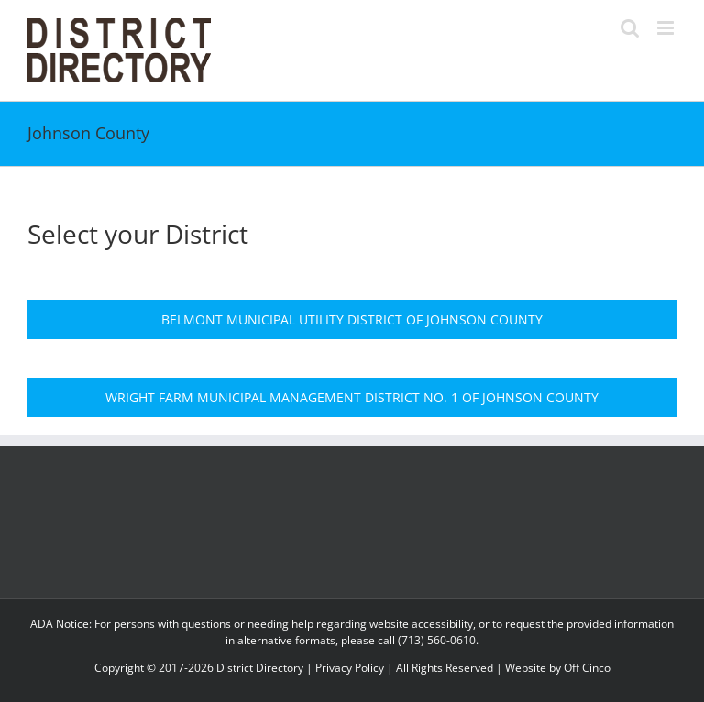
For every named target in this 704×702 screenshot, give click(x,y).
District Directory (259, 667)
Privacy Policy (349, 667)
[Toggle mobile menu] (666, 28)
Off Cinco (587, 667)
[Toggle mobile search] (630, 28)
